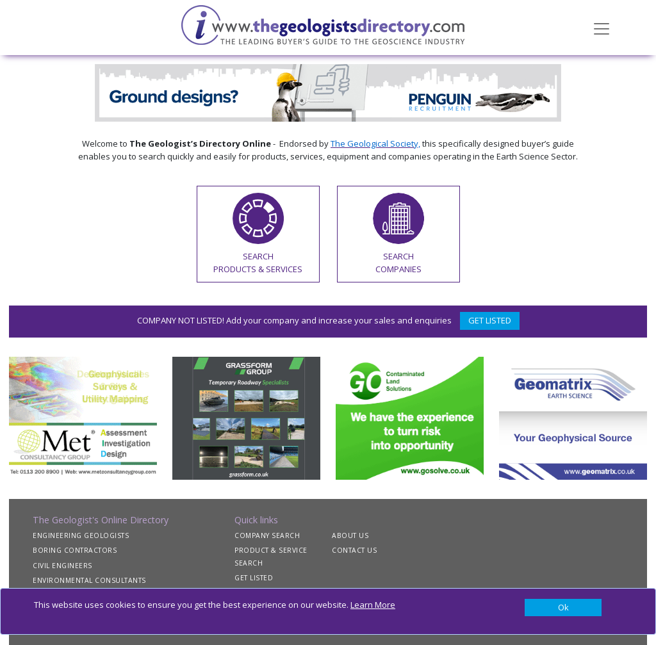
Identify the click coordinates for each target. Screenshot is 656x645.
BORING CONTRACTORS (75, 550)
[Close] (563, 608)
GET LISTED (489, 320)
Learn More (372, 604)
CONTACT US (354, 550)
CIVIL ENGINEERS (62, 565)
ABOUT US (350, 535)
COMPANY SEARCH (267, 535)
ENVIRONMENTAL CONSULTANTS (89, 580)
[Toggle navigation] (601, 27)
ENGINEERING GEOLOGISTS (81, 535)
